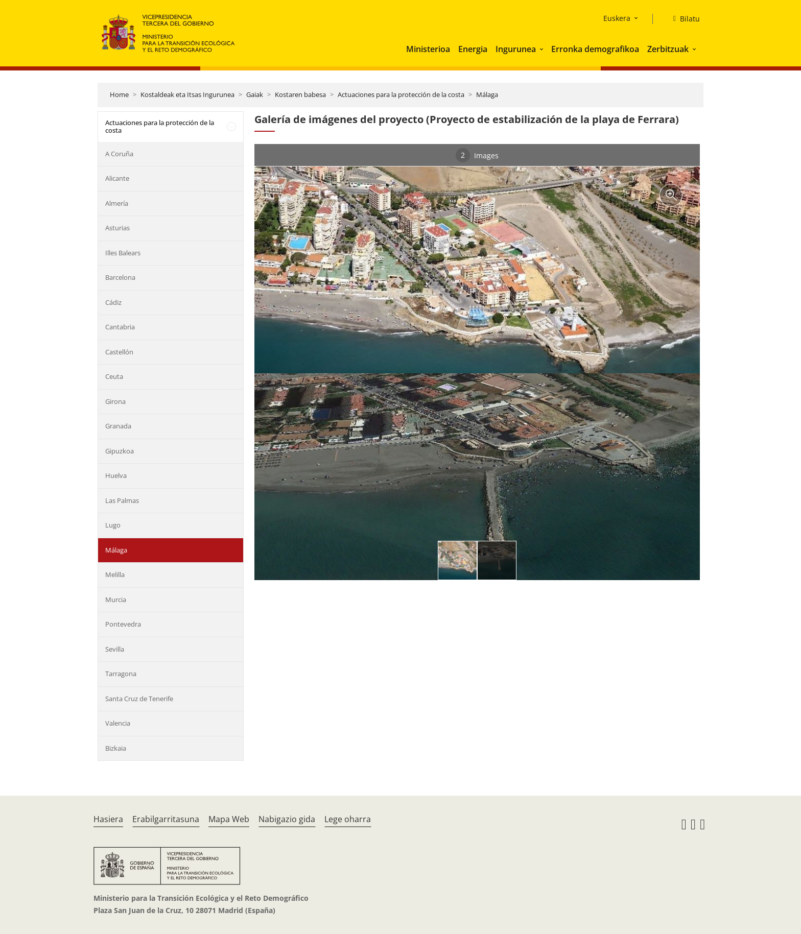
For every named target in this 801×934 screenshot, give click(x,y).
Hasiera (108, 819)
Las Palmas (122, 500)
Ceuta (114, 376)
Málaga (487, 94)
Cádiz (113, 302)
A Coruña (119, 153)
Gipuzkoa (119, 451)
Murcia (115, 599)
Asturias (117, 227)
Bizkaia (115, 748)
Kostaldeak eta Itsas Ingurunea (187, 94)
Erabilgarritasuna (165, 819)
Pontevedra (123, 624)
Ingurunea (516, 49)
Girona (115, 401)
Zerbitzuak (668, 49)
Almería (116, 203)
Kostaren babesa (300, 94)
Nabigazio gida (286, 819)
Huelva (116, 475)
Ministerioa (428, 49)
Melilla (115, 574)
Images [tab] (477, 155)
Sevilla (114, 649)
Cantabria (120, 326)
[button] (542, 49)
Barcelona (120, 277)
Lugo (113, 525)
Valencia (117, 723)
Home (119, 94)
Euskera (616, 18)
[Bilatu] (682, 19)
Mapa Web (228, 819)
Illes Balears (122, 252)
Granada (118, 425)
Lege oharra (347, 819)
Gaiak (254, 94)
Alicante (117, 178)
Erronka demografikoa (595, 49)
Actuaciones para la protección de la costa (401, 94)
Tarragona (120, 673)
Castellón (119, 351)
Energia (472, 49)
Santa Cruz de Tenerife (139, 698)
